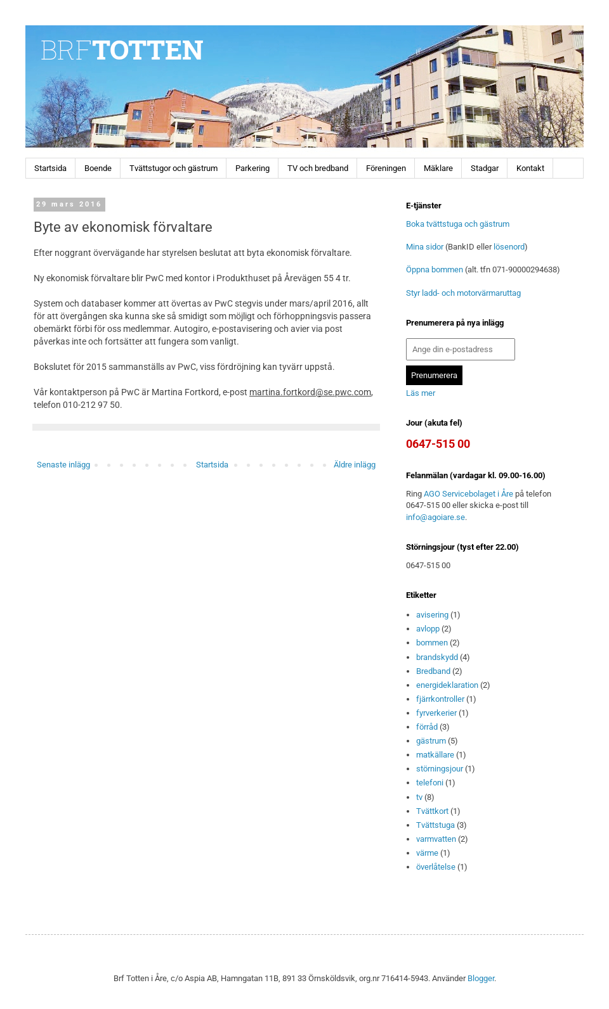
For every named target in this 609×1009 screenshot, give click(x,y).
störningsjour (439, 768)
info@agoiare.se (435, 517)
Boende (98, 168)
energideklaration (447, 685)
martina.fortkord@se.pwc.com (310, 392)
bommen (432, 642)
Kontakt (530, 168)
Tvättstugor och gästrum (173, 168)
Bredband (433, 671)
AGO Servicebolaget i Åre (468, 493)
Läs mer (420, 393)
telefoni (429, 782)
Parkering (252, 168)
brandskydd (437, 657)
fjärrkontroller (440, 699)
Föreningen (386, 168)
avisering (432, 614)
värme (427, 853)
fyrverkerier (436, 713)
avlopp (428, 628)
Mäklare (438, 168)
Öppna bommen (434, 269)
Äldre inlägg (355, 464)
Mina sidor (424, 246)
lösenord (509, 246)
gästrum (431, 741)
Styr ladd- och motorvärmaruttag (463, 293)
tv (419, 797)
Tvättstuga (435, 825)
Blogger (481, 978)
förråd (427, 727)
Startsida (50, 168)
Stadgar (485, 168)
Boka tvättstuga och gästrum (457, 224)
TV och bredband (317, 168)
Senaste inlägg (63, 464)
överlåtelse (435, 867)
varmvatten (436, 839)
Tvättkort (432, 811)
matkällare (435, 754)
